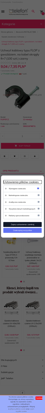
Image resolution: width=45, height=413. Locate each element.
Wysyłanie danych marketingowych (22, 209)
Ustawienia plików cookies (21, 182)
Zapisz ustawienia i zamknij (22, 224)
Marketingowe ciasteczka (18, 195)
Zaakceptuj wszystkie (22, 230)
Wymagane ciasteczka (17, 189)
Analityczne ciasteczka (17, 202)
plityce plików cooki (17, 409)
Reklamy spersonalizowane (19, 216)
